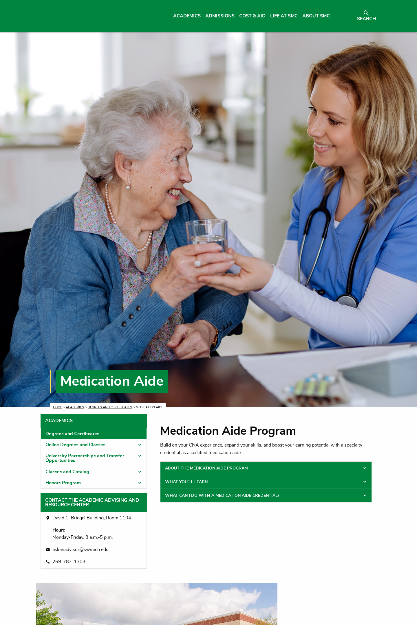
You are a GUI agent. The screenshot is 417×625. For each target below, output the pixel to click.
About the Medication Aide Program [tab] (206, 468)
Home (57, 407)
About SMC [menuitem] (316, 16)
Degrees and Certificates (110, 407)
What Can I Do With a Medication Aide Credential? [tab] (222, 496)
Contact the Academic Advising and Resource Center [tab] (92, 502)
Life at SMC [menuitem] (284, 16)
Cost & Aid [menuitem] (252, 16)
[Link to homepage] (95, 16)
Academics (75, 407)
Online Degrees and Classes (75, 444)
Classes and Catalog (67, 471)
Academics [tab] (59, 420)
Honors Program (63, 483)
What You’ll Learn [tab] (186, 482)
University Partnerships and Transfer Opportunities (84, 458)
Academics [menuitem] (187, 16)
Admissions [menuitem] (220, 16)
